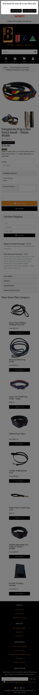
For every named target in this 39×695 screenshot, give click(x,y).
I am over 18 (16, 11)
